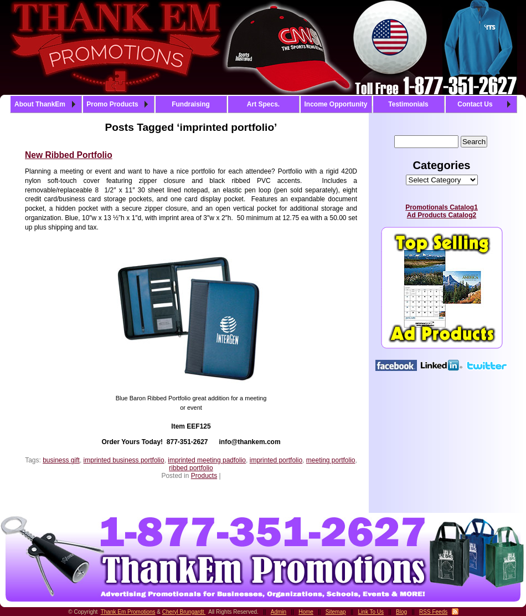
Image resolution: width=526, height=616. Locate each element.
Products (204, 476)
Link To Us (371, 612)
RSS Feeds (433, 612)
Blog (401, 612)
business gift (61, 460)
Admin (278, 612)
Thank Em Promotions (128, 612)
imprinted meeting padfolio (207, 460)
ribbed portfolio (191, 468)
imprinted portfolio (276, 460)
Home (305, 612)
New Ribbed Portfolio (68, 155)
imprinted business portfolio (124, 460)
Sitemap (336, 612)
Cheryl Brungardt (183, 612)
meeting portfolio (330, 460)
